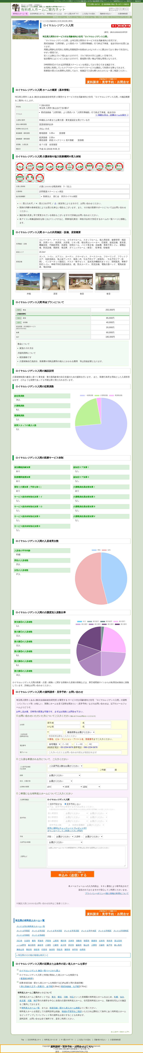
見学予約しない (73, 804)
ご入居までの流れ (88, 14)
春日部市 (32, 945)
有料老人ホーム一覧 (20, 14)
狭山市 (86, 945)
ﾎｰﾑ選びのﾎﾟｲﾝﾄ (67, 1040)
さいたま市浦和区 (121, 931)
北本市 (71, 941)
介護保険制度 (123, 14)
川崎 (66, 997)
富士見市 (118, 941)
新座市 (94, 941)
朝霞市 (86, 941)
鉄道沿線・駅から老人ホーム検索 (65, 1008)
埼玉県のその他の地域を (29, 955)
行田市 (44, 949)
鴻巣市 (79, 941)
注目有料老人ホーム (37, 14)
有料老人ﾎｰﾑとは (50, 1040)
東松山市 (20, 949)
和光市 (109, 941)
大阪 (30, 1001)
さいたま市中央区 (88, 931)
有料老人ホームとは (54, 14)
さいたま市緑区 (38, 935)
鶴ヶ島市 (118, 945)
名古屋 (22, 1001)
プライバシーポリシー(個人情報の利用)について (107, 893)
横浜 (60, 997)
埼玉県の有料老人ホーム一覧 (30, 920)
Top (22, 1040)
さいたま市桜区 (104, 931)
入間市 (94, 945)
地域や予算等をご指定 (72, 1011)
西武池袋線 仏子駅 (70, 986)
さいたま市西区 (23, 931)
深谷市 (36, 949)
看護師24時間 (26, 978)
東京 (54, 997)
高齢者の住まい (105, 14)
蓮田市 (67, 949)
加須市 (52, 949)
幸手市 (75, 949)
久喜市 (27, 941)
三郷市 (56, 945)
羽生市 (59, 949)
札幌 (116, 997)
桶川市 (63, 941)
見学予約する (55, 804)
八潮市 (48, 945)
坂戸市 (109, 945)
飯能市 (79, 945)
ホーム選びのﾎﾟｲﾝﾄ (71, 14)
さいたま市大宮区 (54, 931)
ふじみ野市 (21, 945)
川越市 (102, 945)
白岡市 (82, 949)
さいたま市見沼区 (71, 931)
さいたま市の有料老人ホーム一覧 (31, 926)
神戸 (36, 1001)
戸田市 (48, 941)
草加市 (40, 941)
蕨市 (34, 941)
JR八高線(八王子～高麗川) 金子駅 (36, 986)
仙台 (122, 997)
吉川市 (63, 945)
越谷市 (40, 945)
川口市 (19, 941)
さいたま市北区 (38, 931)
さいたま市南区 (23, 935)
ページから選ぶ (39, 971)
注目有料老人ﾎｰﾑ (34, 1040)
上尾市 (56, 941)
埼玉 (72, 997)
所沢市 (71, 945)
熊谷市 (29, 949)
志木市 (102, 941)
